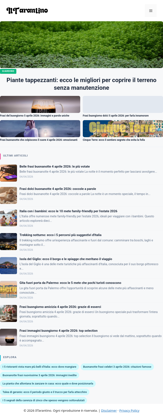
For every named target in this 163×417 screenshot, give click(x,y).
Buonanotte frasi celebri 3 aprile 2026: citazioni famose (117, 366)
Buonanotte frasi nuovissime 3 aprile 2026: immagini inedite (40, 375)
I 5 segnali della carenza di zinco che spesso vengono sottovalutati (43, 400)
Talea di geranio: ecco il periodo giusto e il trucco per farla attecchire (45, 392)
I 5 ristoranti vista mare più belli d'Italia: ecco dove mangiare (39, 366)
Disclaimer (109, 410)
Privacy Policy (129, 410)
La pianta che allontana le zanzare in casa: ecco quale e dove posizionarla (48, 383)
